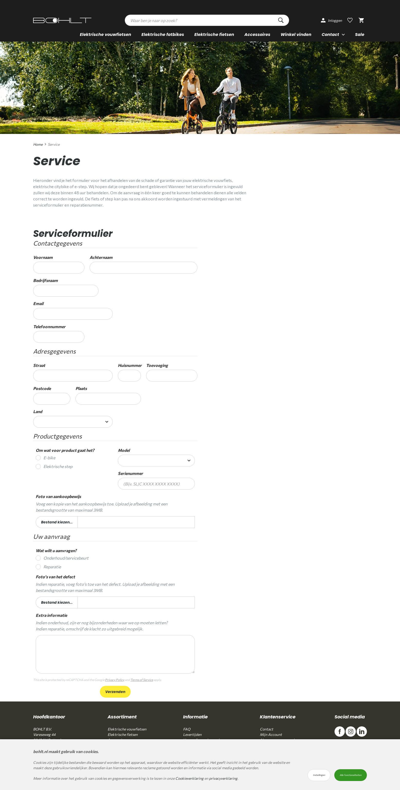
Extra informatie (51, 615)
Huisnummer (129, 365)
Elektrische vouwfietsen (105, 34)
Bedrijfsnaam (45, 280)
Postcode (42, 388)
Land (37, 411)
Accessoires (257, 34)
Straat (39, 365)
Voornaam (43, 257)
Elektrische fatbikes (162, 34)
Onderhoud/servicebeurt (66, 557)
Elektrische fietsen (214, 34)
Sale (359, 34)
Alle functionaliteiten (350, 775)
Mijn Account (271, 734)
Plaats (81, 388)
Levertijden (192, 734)
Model (124, 450)
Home (38, 144)
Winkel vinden (296, 34)
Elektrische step (57, 466)
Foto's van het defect (55, 576)
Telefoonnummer (49, 326)
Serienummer (130, 473)
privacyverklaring (223, 778)
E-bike (49, 457)
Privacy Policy (114, 679)
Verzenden (115, 691)
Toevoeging (157, 365)
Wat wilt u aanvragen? (56, 550)
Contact (266, 729)
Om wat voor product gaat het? (65, 450)
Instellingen (319, 775)
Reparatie (52, 566)
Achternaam (101, 257)
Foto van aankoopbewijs (58, 496)
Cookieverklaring (189, 778)
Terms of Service (141, 679)
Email (38, 303)
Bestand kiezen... (57, 522)
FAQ (186, 729)
